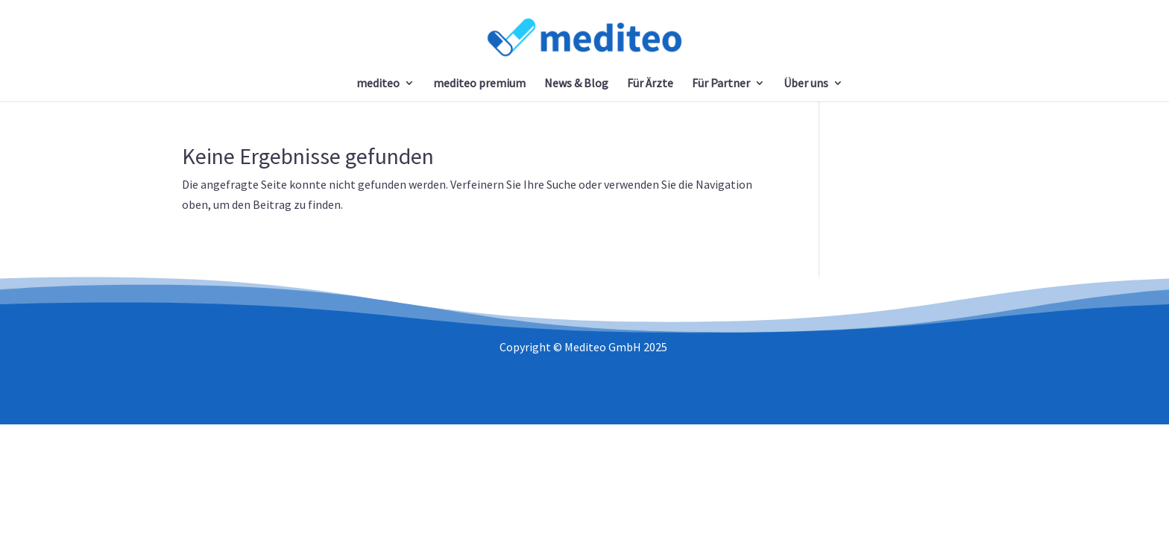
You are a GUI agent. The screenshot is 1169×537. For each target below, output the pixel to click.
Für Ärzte (650, 84)
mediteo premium (479, 84)
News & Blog (576, 84)
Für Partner (721, 84)
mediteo (378, 84)
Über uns (806, 84)
